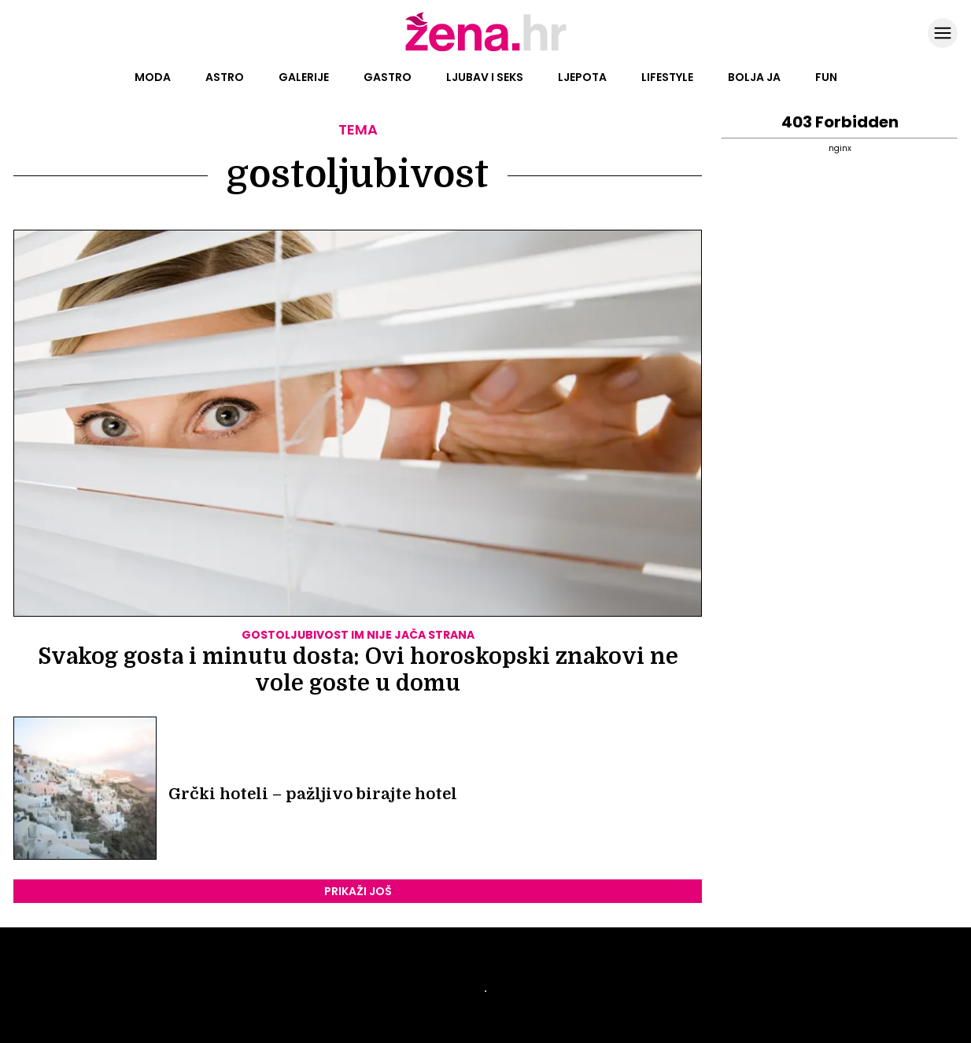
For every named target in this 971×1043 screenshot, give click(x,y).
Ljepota (582, 77)
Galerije (304, 77)
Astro (224, 77)
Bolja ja (754, 77)
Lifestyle (667, 77)
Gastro (388, 77)
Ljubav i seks (484, 77)
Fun (826, 77)
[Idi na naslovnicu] (486, 49)
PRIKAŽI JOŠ (358, 891)
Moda (153, 77)
